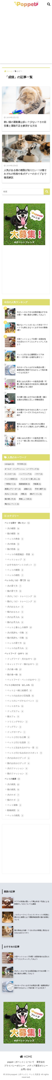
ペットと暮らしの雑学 (19, 627)
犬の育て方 (14, 586)
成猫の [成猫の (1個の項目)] (27, 489)
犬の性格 (13, 544)
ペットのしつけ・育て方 (17, 580)
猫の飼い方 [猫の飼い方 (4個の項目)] (10, 499)
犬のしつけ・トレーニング (21, 596)
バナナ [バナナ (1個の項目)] (38, 474)
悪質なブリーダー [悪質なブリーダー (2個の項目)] (13, 489)
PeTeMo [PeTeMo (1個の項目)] (21, 464)
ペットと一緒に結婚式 (19, 690)
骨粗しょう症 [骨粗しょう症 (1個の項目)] (25, 499)
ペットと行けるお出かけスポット (25, 753)
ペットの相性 (15, 575)
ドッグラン (14, 727)
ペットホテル (15, 706)
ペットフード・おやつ (16, 653)
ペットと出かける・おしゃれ (19, 685)
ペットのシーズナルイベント (23, 701)
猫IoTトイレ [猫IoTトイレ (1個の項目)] (36, 494)
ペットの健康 (13, 779)
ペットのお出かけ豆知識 (20, 695)
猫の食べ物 (14, 674)
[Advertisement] (26, 36)
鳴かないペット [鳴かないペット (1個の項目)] (12, 504)
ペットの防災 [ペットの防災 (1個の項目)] (11, 479)
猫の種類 (13, 533)
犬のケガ (13, 795)
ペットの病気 (15, 815)
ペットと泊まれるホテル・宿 (23, 747)
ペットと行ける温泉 (18, 742)
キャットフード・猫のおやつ (23, 664)
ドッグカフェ (15, 711)
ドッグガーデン (16, 732)
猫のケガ (13, 800)
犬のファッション (17, 768)
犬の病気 (13, 784)
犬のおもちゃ (15, 606)
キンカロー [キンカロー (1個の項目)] (10, 474)
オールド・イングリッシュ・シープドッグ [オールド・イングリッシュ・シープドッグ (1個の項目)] (22, 469)
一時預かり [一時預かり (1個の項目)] (10, 484)
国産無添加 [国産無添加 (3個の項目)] (24, 484)
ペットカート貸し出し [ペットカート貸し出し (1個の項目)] (30, 479)
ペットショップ (16, 559)
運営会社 (40, 1062)
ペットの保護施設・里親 (20, 554)
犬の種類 (13, 528)
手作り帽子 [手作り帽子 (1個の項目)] (40, 489)
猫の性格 (13, 549)
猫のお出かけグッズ (18, 763)
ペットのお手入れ (17, 648)
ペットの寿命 (15, 539)
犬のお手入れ (15, 617)
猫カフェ (13, 716)
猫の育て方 (14, 591)
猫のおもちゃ (15, 612)
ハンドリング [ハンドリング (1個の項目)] (25, 474)
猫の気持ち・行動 (17, 638)
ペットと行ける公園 (18, 737)
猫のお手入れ (15, 622)
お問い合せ (26, 1069)
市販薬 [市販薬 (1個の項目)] (37, 484)
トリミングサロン (17, 721)
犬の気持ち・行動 (17, 632)
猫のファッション (17, 773)
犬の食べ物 (14, 669)
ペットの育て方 (16, 643)
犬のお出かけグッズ (18, 758)
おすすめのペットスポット (21, 565)
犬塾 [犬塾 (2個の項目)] (23, 494)
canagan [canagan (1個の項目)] (9, 464)
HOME (26, 1056)
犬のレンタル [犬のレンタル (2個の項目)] (11, 494)
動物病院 (13, 810)
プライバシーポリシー (14, 1066)
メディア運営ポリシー (37, 1066)
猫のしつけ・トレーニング (21, 601)
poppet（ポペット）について (20, 1062)
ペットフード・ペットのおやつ (24, 680)
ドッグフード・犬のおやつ (21, 659)
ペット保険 (14, 805)
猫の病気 (13, 789)
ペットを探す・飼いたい (17, 523)
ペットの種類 (15, 570)
